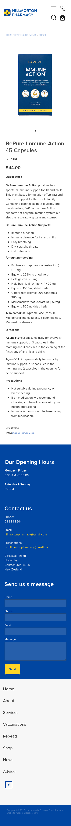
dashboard (32, 810)
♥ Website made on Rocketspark (35, 811)
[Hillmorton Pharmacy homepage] (26, 13)
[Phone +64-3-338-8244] (62, 8)
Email (8, 625)
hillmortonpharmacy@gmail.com (26, 534)
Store (9, 35)
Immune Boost (27, 433)
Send (12, 669)
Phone (8, 611)
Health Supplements (25, 35)
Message (10, 639)
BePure (42, 35)
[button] (53, 17)
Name (8, 597)
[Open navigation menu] (53, 8)
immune (16, 433)
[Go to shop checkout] (62, 17)
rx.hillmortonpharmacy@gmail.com (27, 547)
